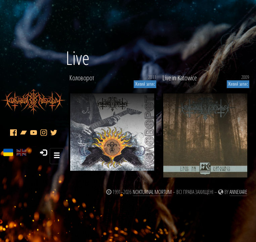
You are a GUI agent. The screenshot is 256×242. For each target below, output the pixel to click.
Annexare (238, 192)
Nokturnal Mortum (152, 192)
